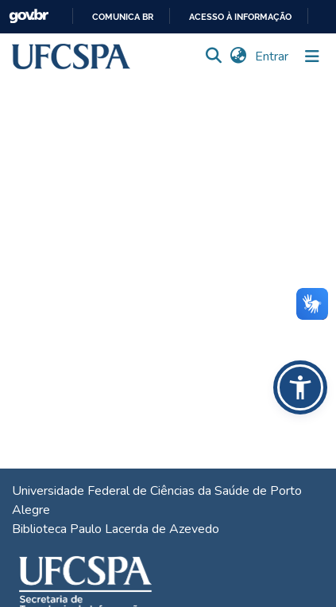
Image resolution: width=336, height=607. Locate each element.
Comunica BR (122, 17)
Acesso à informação (240, 17)
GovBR (28, 16)
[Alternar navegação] (312, 56)
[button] (71, 56)
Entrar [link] (272, 56)
